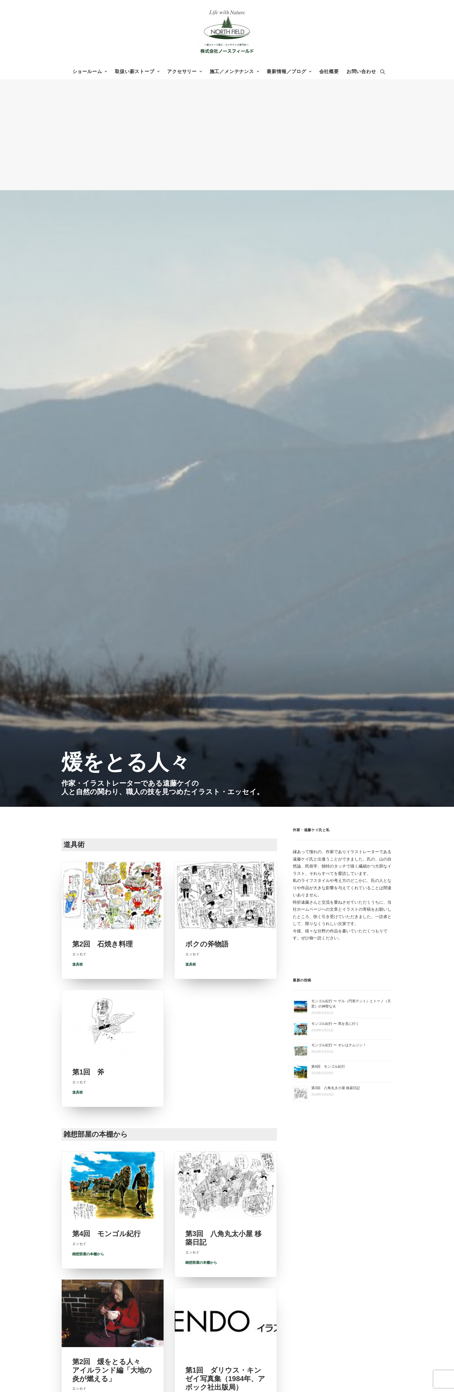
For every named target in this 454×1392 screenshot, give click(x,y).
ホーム (295, 1198)
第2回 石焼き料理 (102, 393)
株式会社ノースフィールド (208, 1247)
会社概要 (329, 71)
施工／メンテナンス (234, 71)
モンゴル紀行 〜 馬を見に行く (335, 464)
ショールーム (90, 71)
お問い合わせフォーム (101, 1294)
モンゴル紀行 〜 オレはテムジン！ (338, 485)
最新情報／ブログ (289, 71)
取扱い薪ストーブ (137, 71)
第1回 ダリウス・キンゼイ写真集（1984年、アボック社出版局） (225, 847)
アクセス (305, 1259)
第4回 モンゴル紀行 (106, 683)
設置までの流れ (311, 1285)
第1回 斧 (88, 532)
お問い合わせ (361, 71)
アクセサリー (184, 71)
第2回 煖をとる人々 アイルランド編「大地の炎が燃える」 (112, 829)
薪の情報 (305, 1319)
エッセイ (305, 1334)
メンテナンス (309, 1293)
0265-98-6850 (204, 1216)
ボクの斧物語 (206, 395)
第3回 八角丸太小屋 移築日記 (335, 528)
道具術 (77, 413)
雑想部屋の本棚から (88, 703)
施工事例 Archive (313, 1278)
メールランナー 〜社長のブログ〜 (328, 1327)
